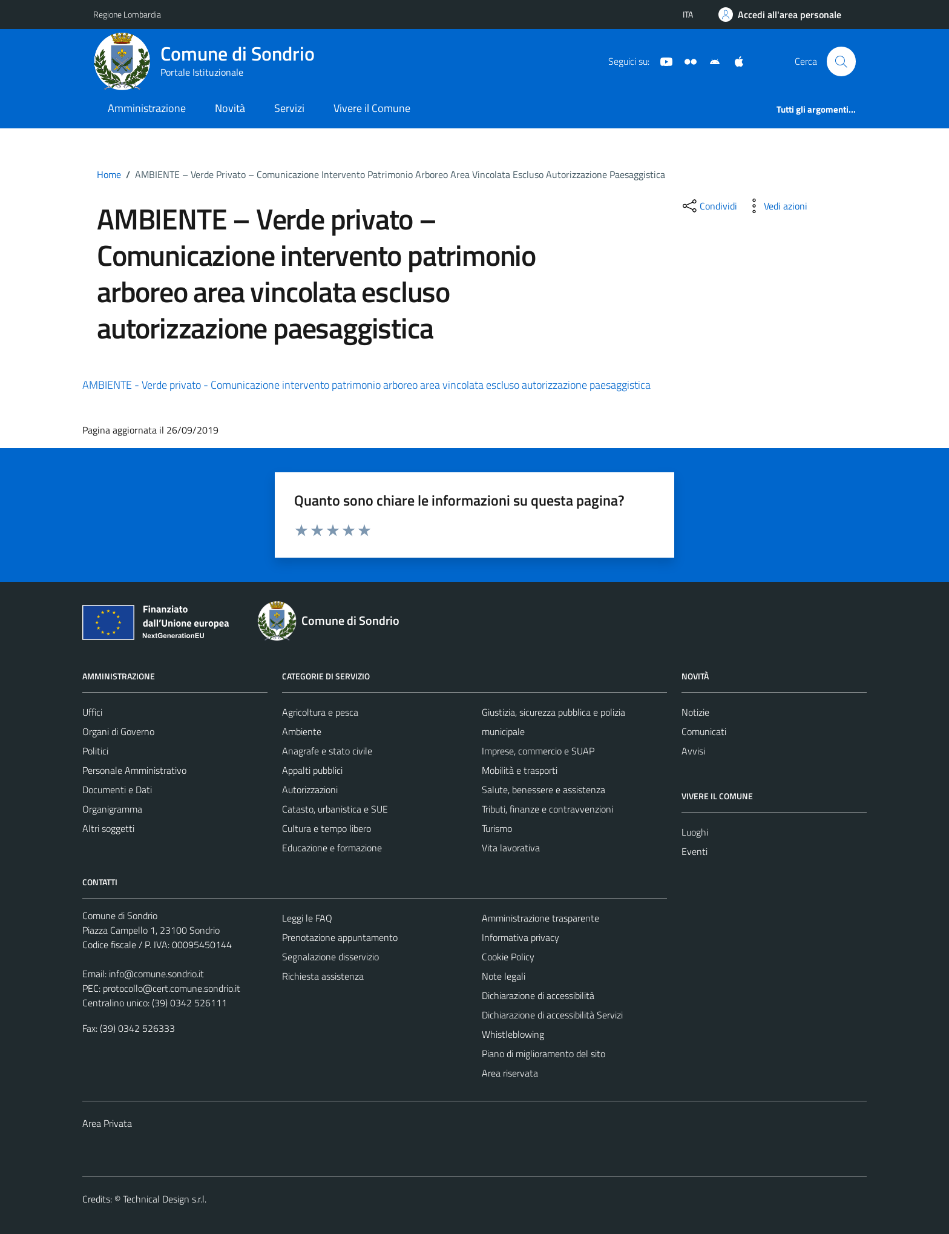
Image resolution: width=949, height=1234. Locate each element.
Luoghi (694, 832)
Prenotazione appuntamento (340, 937)
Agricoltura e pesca (320, 712)
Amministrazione (147, 108)
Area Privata (107, 1123)
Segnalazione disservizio (330, 956)
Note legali (503, 976)
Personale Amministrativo (134, 770)
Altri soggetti (108, 828)
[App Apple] (734, 60)
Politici (95, 751)
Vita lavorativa (511, 847)
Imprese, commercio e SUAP (538, 751)
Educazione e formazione (332, 847)
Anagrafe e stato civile (327, 751)
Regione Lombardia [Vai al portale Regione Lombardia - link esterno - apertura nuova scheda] (127, 14)
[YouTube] (661, 60)
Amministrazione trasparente (540, 918)
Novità (230, 108)
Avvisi (693, 751)
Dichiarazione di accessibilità (538, 995)
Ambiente (301, 731)
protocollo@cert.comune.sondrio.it (171, 988)
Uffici (92, 712)
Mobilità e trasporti (519, 770)
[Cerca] (841, 61)
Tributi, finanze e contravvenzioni (547, 809)
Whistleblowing (513, 1034)
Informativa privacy (520, 937)
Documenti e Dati (117, 789)
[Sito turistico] (686, 60)
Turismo (497, 828)
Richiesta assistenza (323, 976)
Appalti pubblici (312, 770)
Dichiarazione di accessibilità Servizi (552, 1015)
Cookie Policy (508, 956)
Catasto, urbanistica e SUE (335, 809)
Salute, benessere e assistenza (543, 789)
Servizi (289, 108)
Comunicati (703, 731)
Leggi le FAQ (307, 918)
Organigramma (112, 809)
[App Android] (710, 60)
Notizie (695, 712)
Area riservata (510, 1073)
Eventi (694, 851)
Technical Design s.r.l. (164, 1199)
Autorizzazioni (310, 789)
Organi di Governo (118, 731)
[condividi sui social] (709, 206)
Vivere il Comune (371, 108)
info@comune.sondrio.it (156, 973)
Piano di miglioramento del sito (543, 1053)
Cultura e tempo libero (326, 828)
